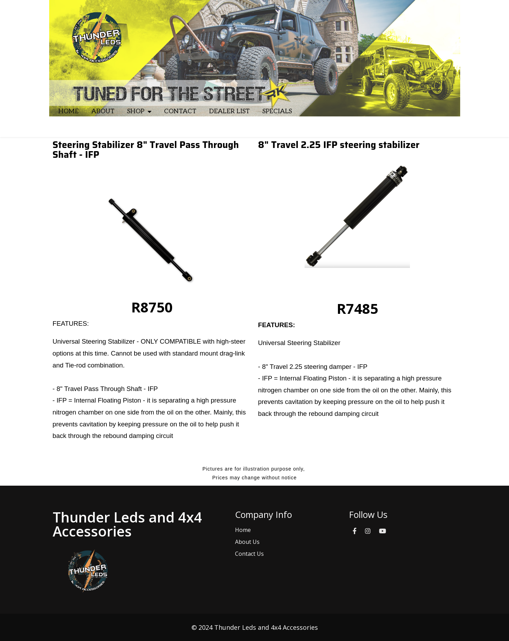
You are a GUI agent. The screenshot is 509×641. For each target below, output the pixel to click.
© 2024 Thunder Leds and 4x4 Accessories (254, 627)
